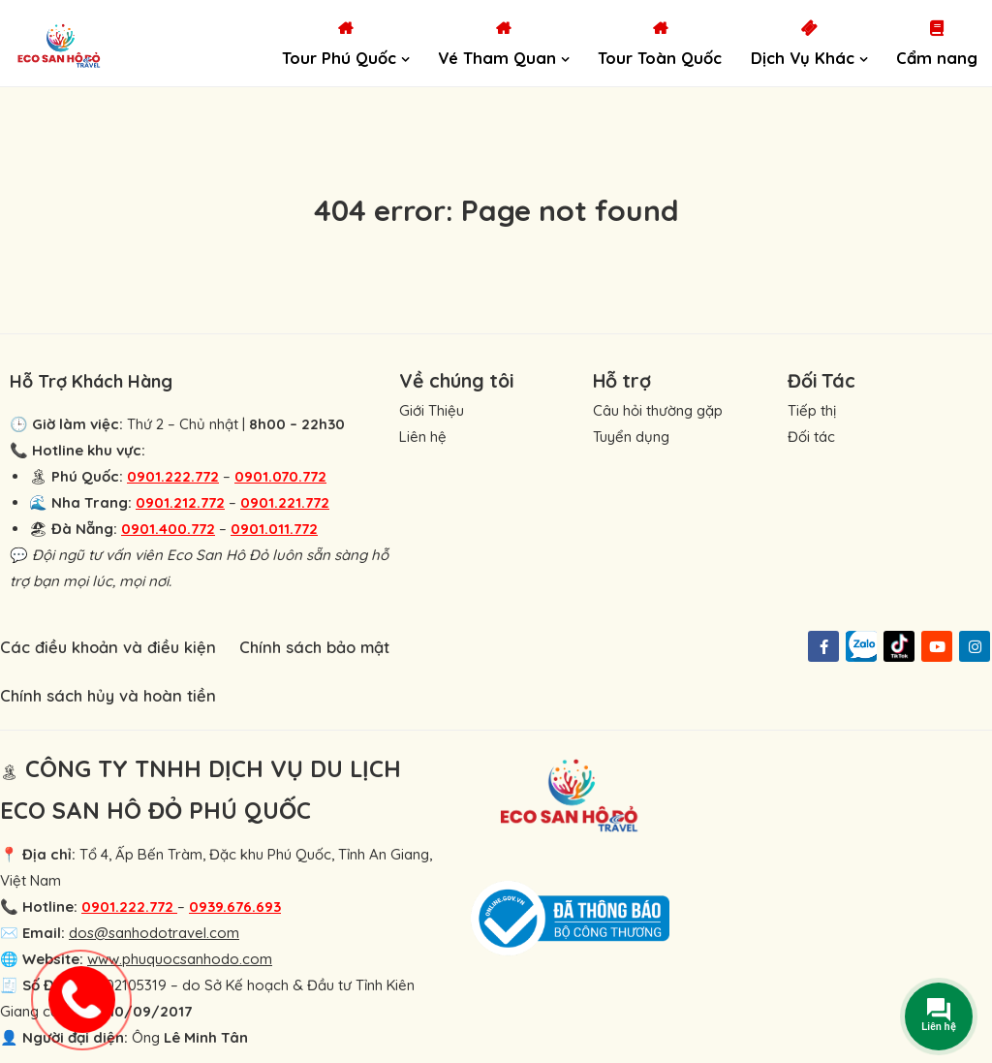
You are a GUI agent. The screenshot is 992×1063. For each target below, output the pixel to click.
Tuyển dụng (631, 436)
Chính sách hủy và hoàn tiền (108, 695)
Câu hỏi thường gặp (658, 410)
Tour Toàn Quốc (660, 57)
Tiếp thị (812, 410)
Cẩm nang (936, 57)
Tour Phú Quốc (339, 57)
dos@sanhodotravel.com (154, 932)
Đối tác (811, 436)
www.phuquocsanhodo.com (179, 959)
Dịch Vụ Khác (802, 57)
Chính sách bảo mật (314, 647)
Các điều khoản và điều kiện (108, 647)
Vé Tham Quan (497, 57)
